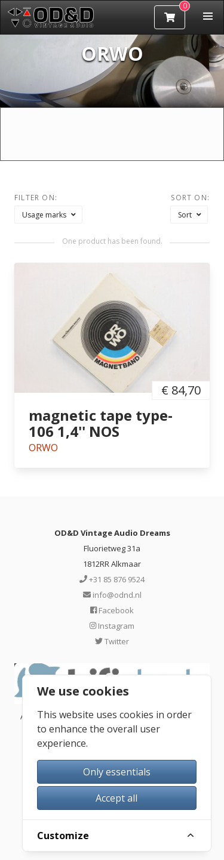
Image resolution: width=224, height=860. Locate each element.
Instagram (112, 625)
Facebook (112, 610)
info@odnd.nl (112, 594)
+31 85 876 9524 (112, 579)
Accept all (116, 798)
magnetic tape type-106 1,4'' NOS (101, 423)
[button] (207, 16)
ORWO (43, 447)
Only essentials (117, 771)
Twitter (112, 641)
